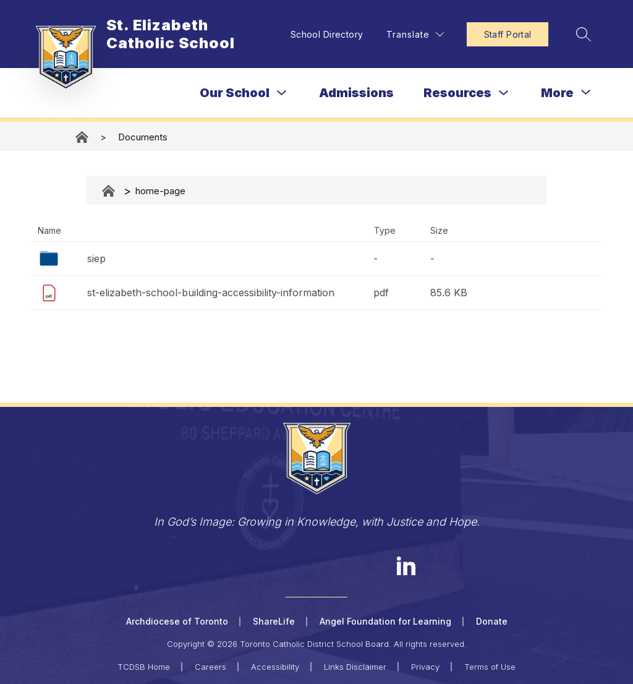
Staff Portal (506, 34)
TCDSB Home (143, 667)
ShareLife (274, 621)
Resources (457, 92)
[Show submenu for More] (557, 92)
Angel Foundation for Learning (385, 621)
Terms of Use (490, 667)
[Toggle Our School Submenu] (281, 93)
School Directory (325, 34)
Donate (492, 621)
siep (96, 258)
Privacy (425, 667)
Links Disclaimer (355, 667)
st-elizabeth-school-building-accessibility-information (210, 292)
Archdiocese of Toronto (177, 621)
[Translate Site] (413, 34)
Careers (210, 667)
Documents (143, 137)
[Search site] (582, 34)
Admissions (356, 92)
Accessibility (275, 667)
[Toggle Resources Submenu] (503, 93)
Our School (235, 92)
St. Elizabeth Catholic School (82, 137)
